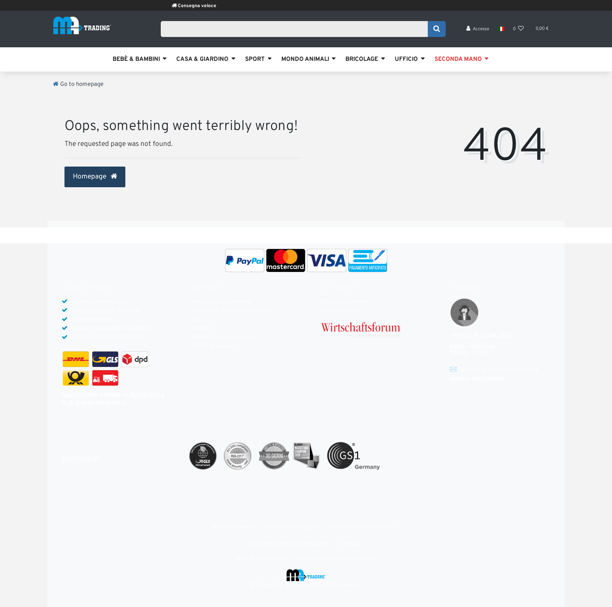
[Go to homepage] (78, 84)
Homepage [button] (95, 177)
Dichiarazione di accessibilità (338, 559)
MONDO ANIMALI (305, 59)
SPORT (255, 59)
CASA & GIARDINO (202, 59)
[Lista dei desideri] (518, 32)
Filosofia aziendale (344, 302)
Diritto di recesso (213, 346)
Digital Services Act (262, 559)
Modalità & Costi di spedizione (230, 310)
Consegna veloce (208, 6)
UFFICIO (406, 59)
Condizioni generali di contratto (287, 544)
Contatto (351, 544)
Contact (201, 328)
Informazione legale (294, 527)
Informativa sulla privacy (223, 337)
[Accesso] (478, 32)
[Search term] (297, 31)
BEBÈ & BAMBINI (136, 59)
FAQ (196, 320)
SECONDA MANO (458, 59)
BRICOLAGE (361, 59)
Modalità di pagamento (221, 302)
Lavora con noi (339, 310)
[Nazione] (500, 32)
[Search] (437, 31)
